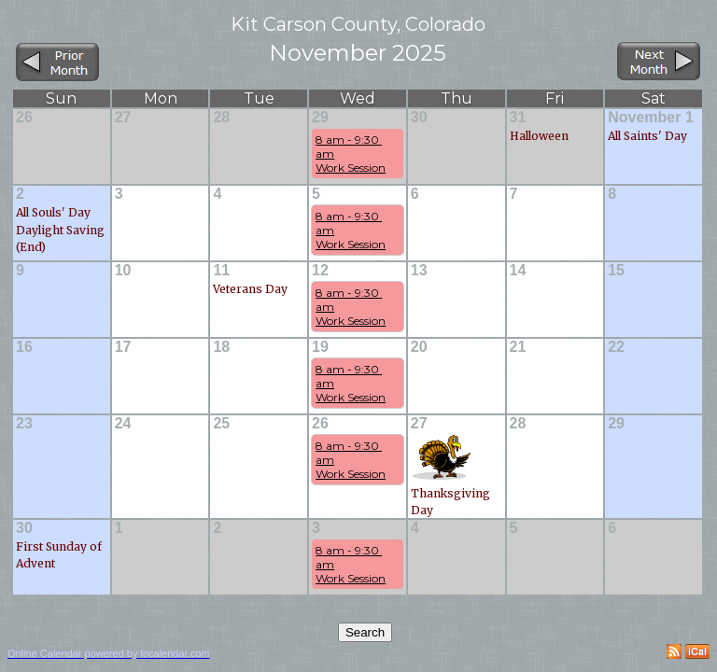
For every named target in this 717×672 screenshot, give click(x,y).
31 (518, 117)
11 (221, 270)
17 (123, 347)
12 (320, 270)
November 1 (651, 117)
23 (24, 423)
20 (419, 347)
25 (221, 423)
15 (616, 270)
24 (123, 423)
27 (123, 117)
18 (221, 347)
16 (24, 347)
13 (419, 270)
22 (616, 347)
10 (123, 270)
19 (320, 347)
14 (518, 270)
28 (221, 117)
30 (419, 117)
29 (320, 117)
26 (24, 117)
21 (518, 347)
